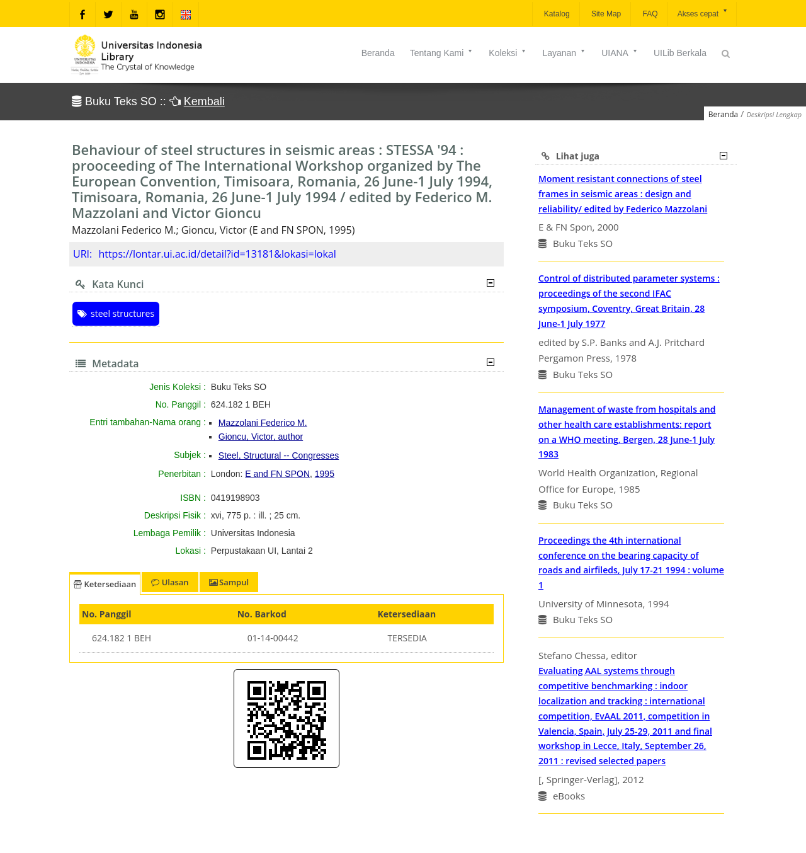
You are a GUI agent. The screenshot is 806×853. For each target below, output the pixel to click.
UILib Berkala (680, 53)
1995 (324, 474)
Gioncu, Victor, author (261, 437)
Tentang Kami (442, 53)
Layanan (564, 53)
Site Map (605, 13)
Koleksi (508, 53)
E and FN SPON (277, 474)
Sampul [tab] (229, 582)
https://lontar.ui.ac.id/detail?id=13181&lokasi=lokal (217, 254)
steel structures (115, 313)
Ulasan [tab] (169, 582)
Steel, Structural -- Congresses (279, 455)
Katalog (556, 13)
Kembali (204, 101)
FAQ (648, 13)
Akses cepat (703, 13)
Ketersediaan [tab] (105, 584)
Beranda (378, 53)
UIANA (620, 53)
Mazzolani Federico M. (263, 423)
